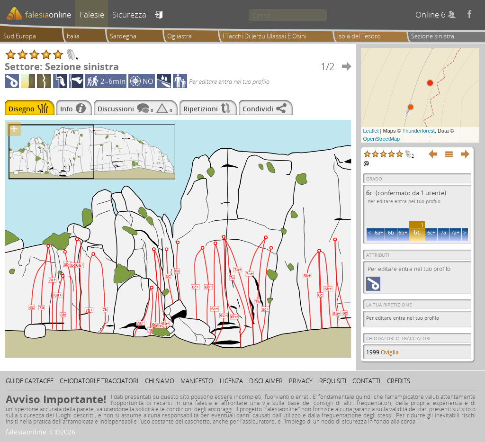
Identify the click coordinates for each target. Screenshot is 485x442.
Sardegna (123, 36)
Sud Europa (19, 36)
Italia (73, 36)
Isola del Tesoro (359, 36)
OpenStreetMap (381, 139)
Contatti (366, 381)
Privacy (301, 381)
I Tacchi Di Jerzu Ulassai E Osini (264, 36)
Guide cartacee (30, 381)
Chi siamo (159, 381)
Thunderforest (418, 131)
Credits (398, 381)
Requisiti (332, 381)
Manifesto (196, 381)
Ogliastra (179, 36)
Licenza (231, 381)
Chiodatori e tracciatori (99, 381)
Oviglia (390, 352)
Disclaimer (266, 381)
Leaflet (371, 131)
